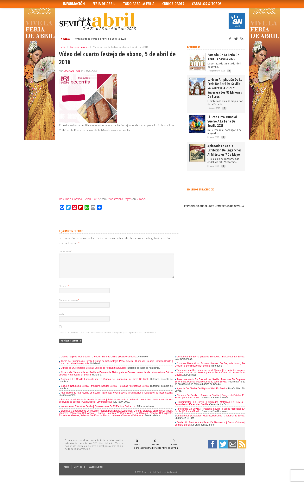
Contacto (79, 471)
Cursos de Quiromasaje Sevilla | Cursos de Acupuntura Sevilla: (92, 372)
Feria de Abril (103, 3)
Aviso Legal (96, 471)
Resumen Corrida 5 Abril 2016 (79, 199)
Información (74, 3)
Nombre (64, 290)
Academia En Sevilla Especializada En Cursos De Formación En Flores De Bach (103, 383)
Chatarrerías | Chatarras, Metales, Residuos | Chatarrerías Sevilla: (210, 420)
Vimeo (140, 199)
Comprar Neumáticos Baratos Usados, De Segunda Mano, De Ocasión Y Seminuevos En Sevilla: (210, 369)
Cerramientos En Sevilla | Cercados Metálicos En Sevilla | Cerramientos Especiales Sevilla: (210, 407)
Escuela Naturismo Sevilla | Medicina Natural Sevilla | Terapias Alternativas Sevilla (104, 390)
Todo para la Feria (139, 3)
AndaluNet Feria (71, 71)
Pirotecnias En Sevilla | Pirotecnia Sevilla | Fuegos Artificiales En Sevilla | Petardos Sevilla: (210, 414)
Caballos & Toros (207, 3)
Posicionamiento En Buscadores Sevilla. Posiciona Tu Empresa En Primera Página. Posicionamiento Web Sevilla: (210, 385)
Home (62, 46)
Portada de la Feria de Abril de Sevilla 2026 (100, 39)
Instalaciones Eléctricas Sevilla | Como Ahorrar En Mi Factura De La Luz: (97, 411)
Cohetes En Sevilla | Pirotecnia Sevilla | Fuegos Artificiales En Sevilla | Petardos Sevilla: (210, 401)
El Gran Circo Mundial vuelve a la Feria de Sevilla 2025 (222, 121)
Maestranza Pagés (120, 199)
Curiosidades (173, 3)
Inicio (66, 471)
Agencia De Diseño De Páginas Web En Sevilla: (201, 393)
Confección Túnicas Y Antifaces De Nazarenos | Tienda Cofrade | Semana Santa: (210, 428)
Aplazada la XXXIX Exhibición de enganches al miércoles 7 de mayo (224, 150)
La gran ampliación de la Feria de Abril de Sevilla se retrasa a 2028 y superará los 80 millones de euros (224, 88)
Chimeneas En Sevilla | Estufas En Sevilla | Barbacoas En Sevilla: (210, 361)
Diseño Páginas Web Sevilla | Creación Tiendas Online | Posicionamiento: (98, 361)
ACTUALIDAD (193, 47)
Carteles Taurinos (79, 46)
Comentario (65, 251)
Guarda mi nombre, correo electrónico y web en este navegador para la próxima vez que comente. (107, 337)
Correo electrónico (69, 304)
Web (61, 318)
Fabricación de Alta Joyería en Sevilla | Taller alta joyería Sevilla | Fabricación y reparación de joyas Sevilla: (116, 397)
